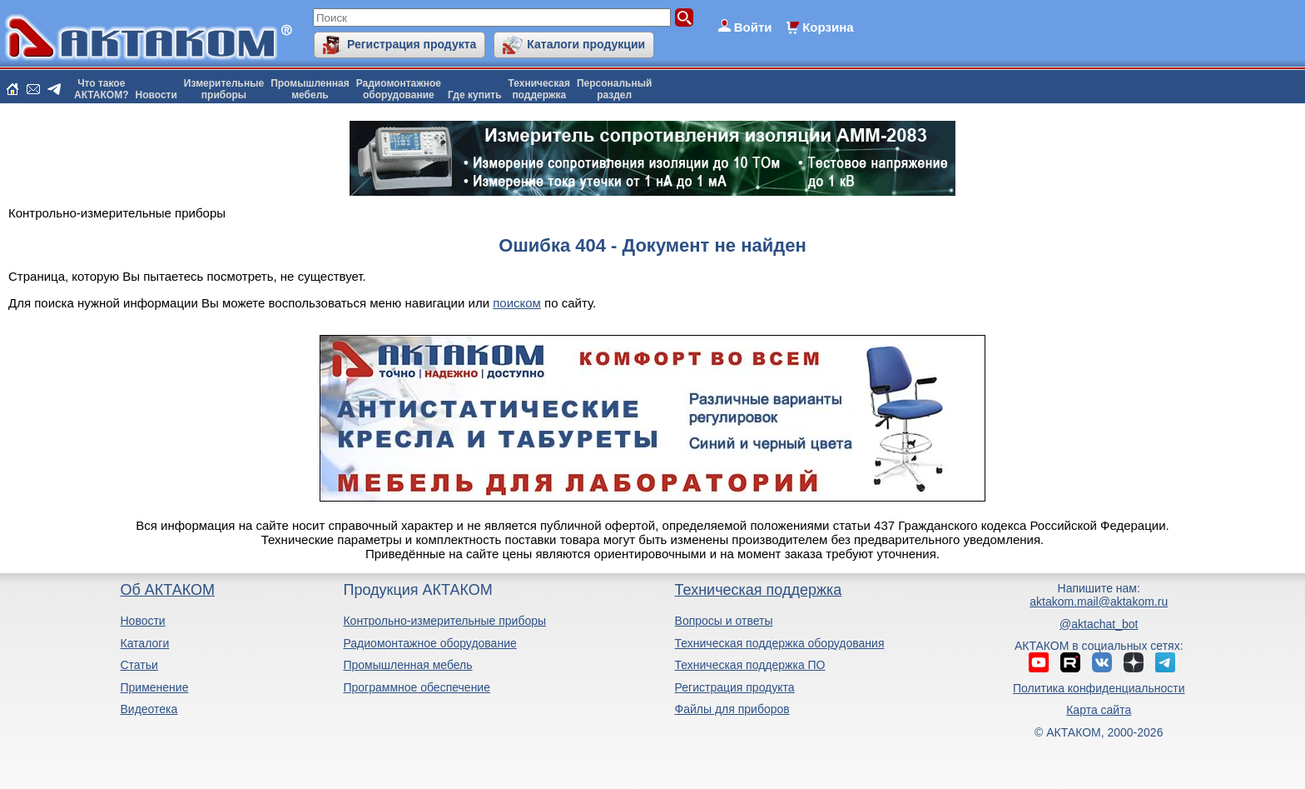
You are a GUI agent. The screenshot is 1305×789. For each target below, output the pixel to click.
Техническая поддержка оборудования (780, 643)
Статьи (138, 665)
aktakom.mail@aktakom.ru (1099, 601)
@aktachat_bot (1098, 624)
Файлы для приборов (732, 709)
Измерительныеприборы (224, 89)
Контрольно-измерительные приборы (444, 620)
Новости (156, 95)
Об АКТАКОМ (167, 590)
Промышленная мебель (407, 665)
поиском (517, 303)
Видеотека (148, 709)
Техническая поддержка (758, 590)
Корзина (827, 27)
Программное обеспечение (416, 687)
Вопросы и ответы (724, 620)
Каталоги (144, 643)
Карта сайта (1098, 710)
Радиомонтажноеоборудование (398, 89)
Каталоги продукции (586, 44)
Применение (154, 687)
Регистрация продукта (411, 44)
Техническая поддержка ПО (750, 665)
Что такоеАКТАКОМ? (101, 89)
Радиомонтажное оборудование (429, 643)
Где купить (475, 95)
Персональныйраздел (614, 89)
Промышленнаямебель (310, 89)
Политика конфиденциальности (1099, 688)
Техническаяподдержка (539, 89)
